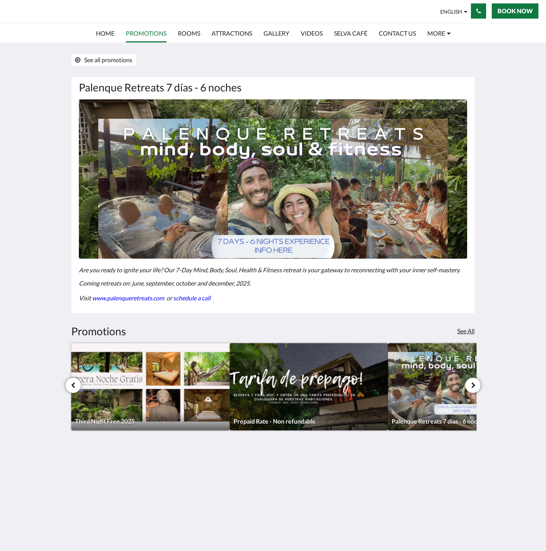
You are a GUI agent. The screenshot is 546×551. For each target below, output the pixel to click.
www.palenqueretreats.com (128, 297)
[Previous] (73, 385)
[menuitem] (105, 33)
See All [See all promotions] (466, 330)
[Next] (472, 385)
